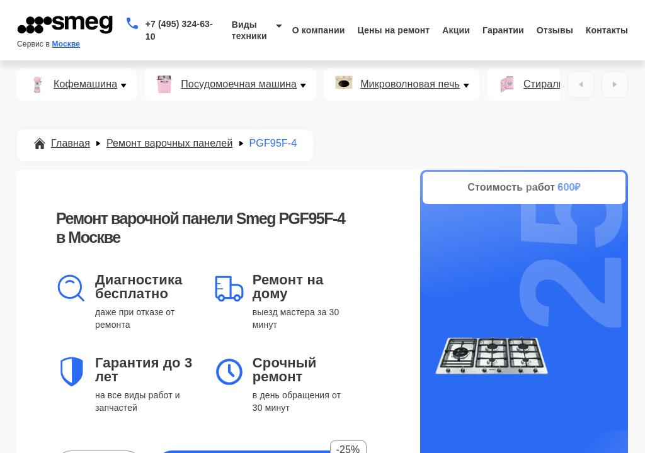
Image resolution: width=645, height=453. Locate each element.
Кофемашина (85, 84)
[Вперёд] (615, 84)
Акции (456, 30)
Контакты (607, 30)
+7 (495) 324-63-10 (179, 30)
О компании (318, 30)
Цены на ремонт (393, 30)
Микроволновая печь (410, 84)
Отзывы (555, 30)
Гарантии (503, 30)
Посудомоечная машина (239, 84)
